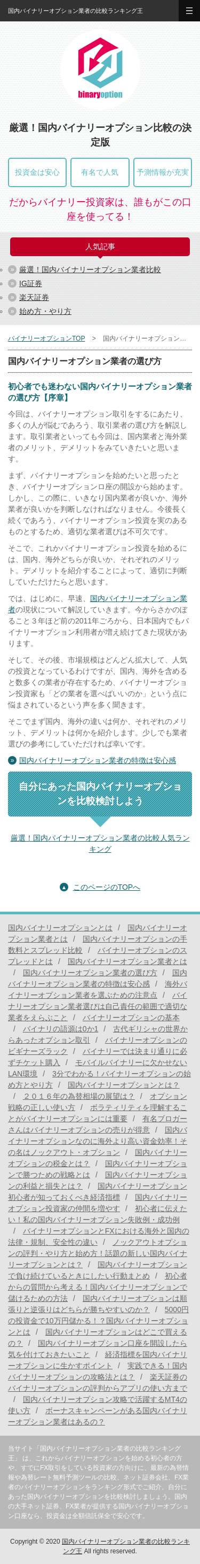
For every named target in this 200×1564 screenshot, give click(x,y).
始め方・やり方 (45, 311)
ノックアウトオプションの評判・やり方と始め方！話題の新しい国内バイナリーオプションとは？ (97, 1253)
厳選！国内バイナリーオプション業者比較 (90, 269)
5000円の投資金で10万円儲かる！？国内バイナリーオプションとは (98, 1320)
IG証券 (30, 283)
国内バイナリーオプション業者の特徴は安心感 (97, 760)
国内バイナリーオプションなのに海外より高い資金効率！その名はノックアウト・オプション (97, 1141)
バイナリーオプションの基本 (131, 1017)
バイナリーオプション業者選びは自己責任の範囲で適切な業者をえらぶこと (97, 1006)
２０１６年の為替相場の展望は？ (79, 1096)
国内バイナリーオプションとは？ (124, 1085)
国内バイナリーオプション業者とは (127, 961)
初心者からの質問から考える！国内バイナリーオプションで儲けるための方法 (97, 1287)
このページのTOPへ (107, 887)
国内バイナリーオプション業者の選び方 (90, 972)
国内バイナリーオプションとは (60, 927)
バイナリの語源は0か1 (61, 1028)
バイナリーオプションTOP (46, 338)
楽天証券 (34, 297)
